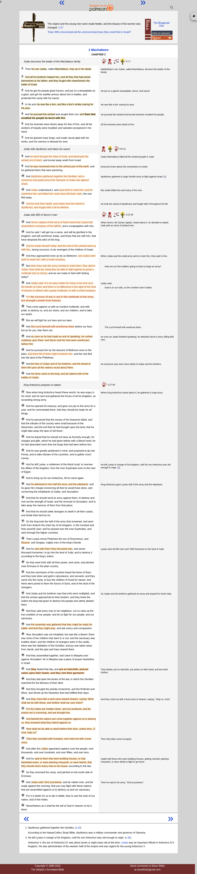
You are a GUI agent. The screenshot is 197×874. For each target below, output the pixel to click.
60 (23, 805)
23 (23, 336)
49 (23, 688)
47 (23, 668)
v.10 (78, 827)
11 (23, 189)
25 (23, 363)
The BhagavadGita (161, 24)
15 (23, 245)
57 (23, 771)
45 (23, 634)
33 (23, 477)
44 (23, 624)
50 (23, 698)
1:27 (60, 27)
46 (23, 655)
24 (23, 349)
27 (23, 392)
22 (23, 326)
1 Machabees (98, 50)
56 (23, 758)
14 (23, 231)
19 (23, 296)
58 (23, 781)
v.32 (128, 837)
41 (23, 572)
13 (23, 222)
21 (23, 320)
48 (23, 678)
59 (23, 795)
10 (23, 176)
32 (23, 464)
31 (23, 450)
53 (23, 728)
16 (23, 255)
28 (23, 405)
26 (23, 373)
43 (23, 610)
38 (23, 538)
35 (23, 497)
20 (23, 306)
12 (23, 203)
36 (23, 511)
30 (23, 436)
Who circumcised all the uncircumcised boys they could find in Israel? (93, 32)
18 (23, 282)
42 (23, 593)
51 (23, 708)
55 (23, 748)
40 (23, 562)
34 (23, 483)
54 (23, 738)
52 (23, 718)
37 (23, 521)
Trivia (50, 32)
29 (23, 419)
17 (23, 265)
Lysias (124, 842)
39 (23, 548)
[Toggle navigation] (171, 7)
